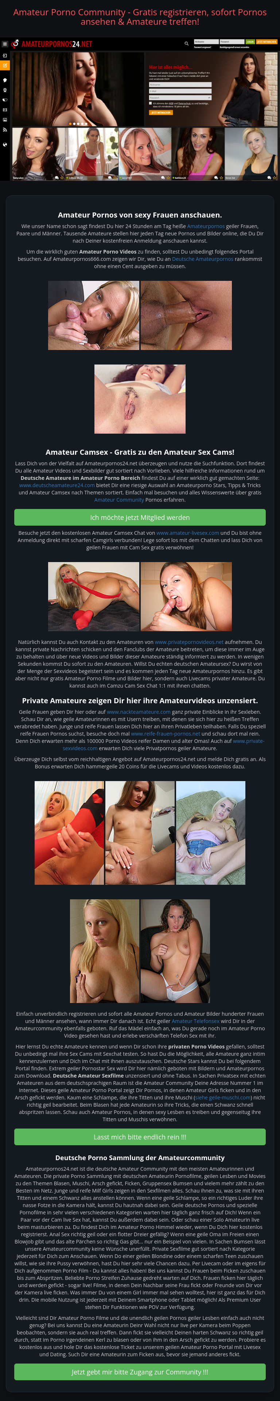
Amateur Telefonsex (195, 1021)
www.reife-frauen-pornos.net (166, 733)
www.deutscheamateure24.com (57, 485)
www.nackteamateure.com (139, 711)
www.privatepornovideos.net (189, 641)
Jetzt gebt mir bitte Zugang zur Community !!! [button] (140, 1372)
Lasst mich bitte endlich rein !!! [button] (140, 1137)
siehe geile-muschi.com (222, 1097)
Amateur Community (119, 499)
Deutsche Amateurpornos (202, 258)
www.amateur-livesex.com (187, 532)
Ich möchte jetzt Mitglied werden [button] (140, 517)
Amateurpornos (206, 226)
